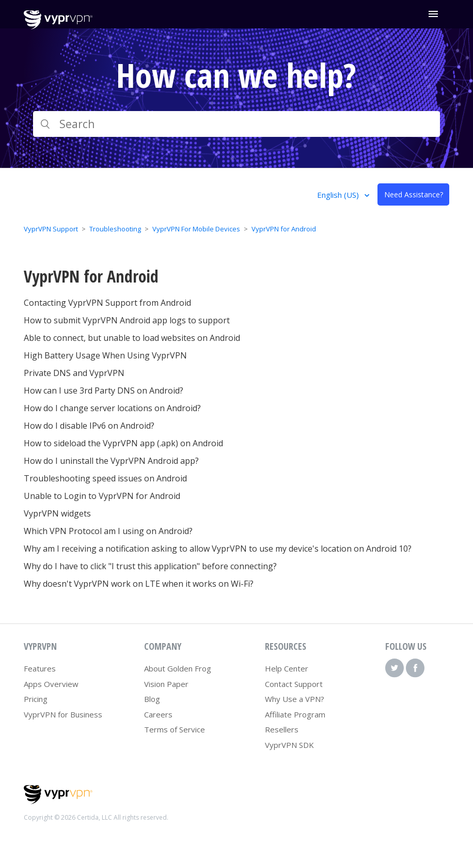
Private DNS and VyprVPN (74, 373)
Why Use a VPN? (294, 699)
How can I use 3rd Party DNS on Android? (103, 390)
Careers (158, 714)
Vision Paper (166, 684)
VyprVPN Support (51, 228)
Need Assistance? (413, 194)
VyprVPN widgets (57, 513)
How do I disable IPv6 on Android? (89, 425)
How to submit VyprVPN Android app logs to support (127, 320)
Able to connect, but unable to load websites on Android (132, 337)
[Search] (236, 124)
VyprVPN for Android (283, 228)
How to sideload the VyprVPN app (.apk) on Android (123, 443)
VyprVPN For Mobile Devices (196, 228)
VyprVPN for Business (63, 714)
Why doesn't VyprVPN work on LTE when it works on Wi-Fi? (139, 583)
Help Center (286, 668)
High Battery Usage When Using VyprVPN (105, 355)
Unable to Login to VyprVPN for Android (102, 496)
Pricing (36, 699)
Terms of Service (174, 729)
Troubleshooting (115, 228)
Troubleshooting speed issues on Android (105, 478)
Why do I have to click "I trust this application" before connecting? (150, 566)
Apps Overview (51, 684)
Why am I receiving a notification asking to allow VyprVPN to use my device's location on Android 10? (218, 548)
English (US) (339, 195)
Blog (152, 699)
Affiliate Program (295, 714)
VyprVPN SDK (289, 745)
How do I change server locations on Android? (112, 408)
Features (40, 668)
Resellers (281, 729)
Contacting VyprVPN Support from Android (107, 302)
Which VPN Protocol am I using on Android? (108, 531)
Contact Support (294, 684)
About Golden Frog (177, 668)
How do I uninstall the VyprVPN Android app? (111, 460)
